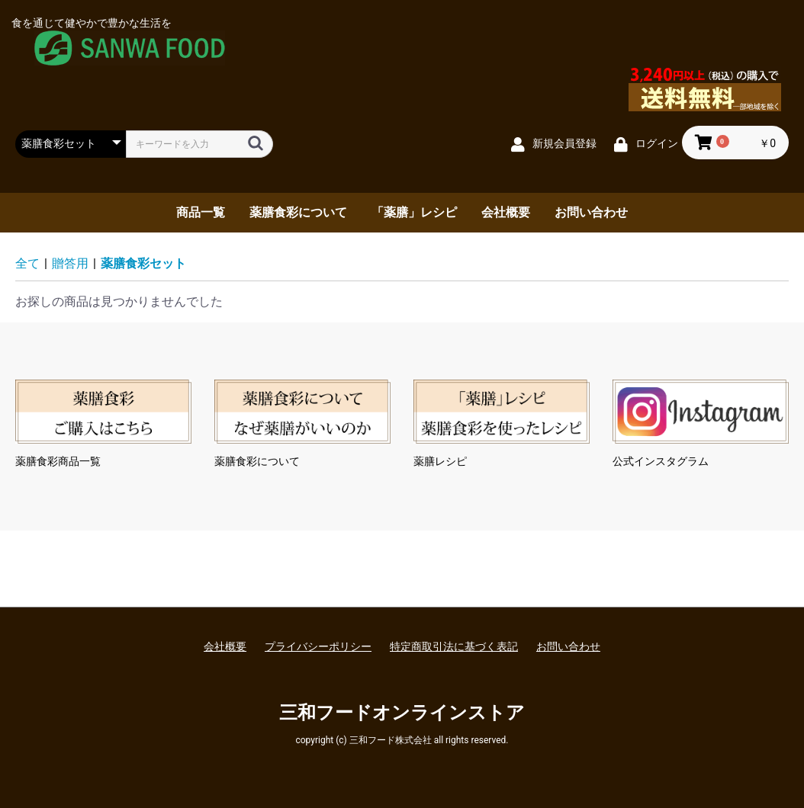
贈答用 (70, 263)
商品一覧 (200, 212)
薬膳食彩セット (143, 263)
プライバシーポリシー (318, 646)
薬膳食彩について (298, 212)
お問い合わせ (591, 212)
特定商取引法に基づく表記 (454, 646)
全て (27, 263)
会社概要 (505, 212)
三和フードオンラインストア (402, 712)
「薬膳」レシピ (414, 212)
